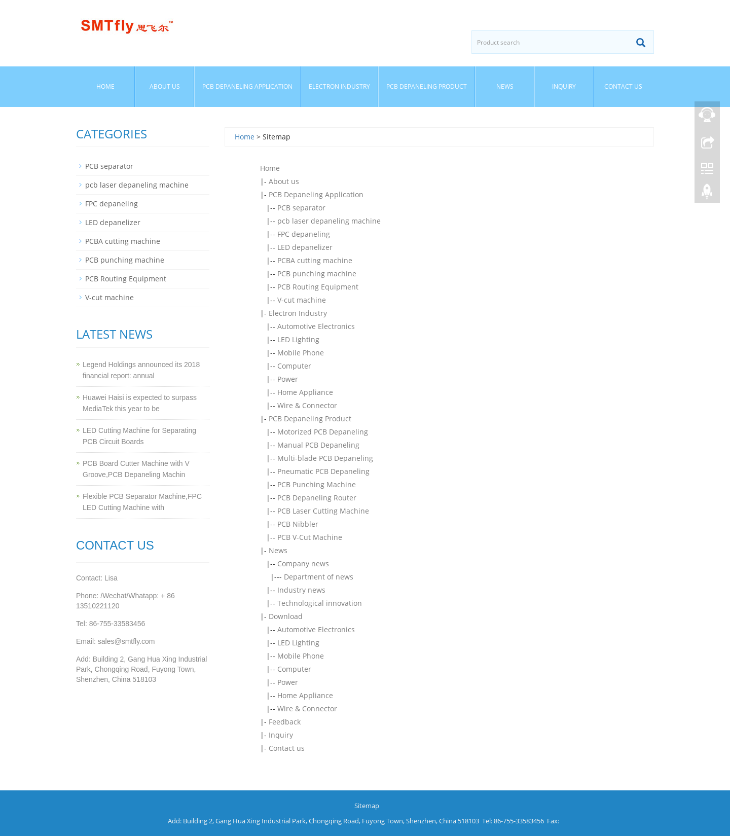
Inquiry (564, 86)
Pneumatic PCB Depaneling (323, 471)
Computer (294, 366)
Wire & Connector (307, 405)
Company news (303, 563)
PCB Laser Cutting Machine (323, 511)
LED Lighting (298, 339)
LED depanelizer (305, 247)
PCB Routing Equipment (317, 287)
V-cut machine (301, 300)
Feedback (285, 721)
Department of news (318, 576)
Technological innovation (319, 603)
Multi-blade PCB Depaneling (325, 458)
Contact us (623, 86)
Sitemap (366, 805)
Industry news (301, 590)
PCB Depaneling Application (247, 86)
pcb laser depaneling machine (329, 221)
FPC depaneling (303, 234)
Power (287, 379)
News (505, 86)
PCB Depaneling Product (426, 86)
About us (165, 86)
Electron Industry (339, 86)
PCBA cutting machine (314, 260)
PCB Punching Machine (316, 484)
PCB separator (301, 207)
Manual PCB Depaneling (318, 445)
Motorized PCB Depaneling (322, 432)
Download (286, 616)
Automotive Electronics (316, 326)
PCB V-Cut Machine (309, 537)
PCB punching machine (316, 273)
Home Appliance (305, 392)
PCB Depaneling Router (316, 497)
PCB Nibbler (297, 524)
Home (105, 86)
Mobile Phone (300, 352)
